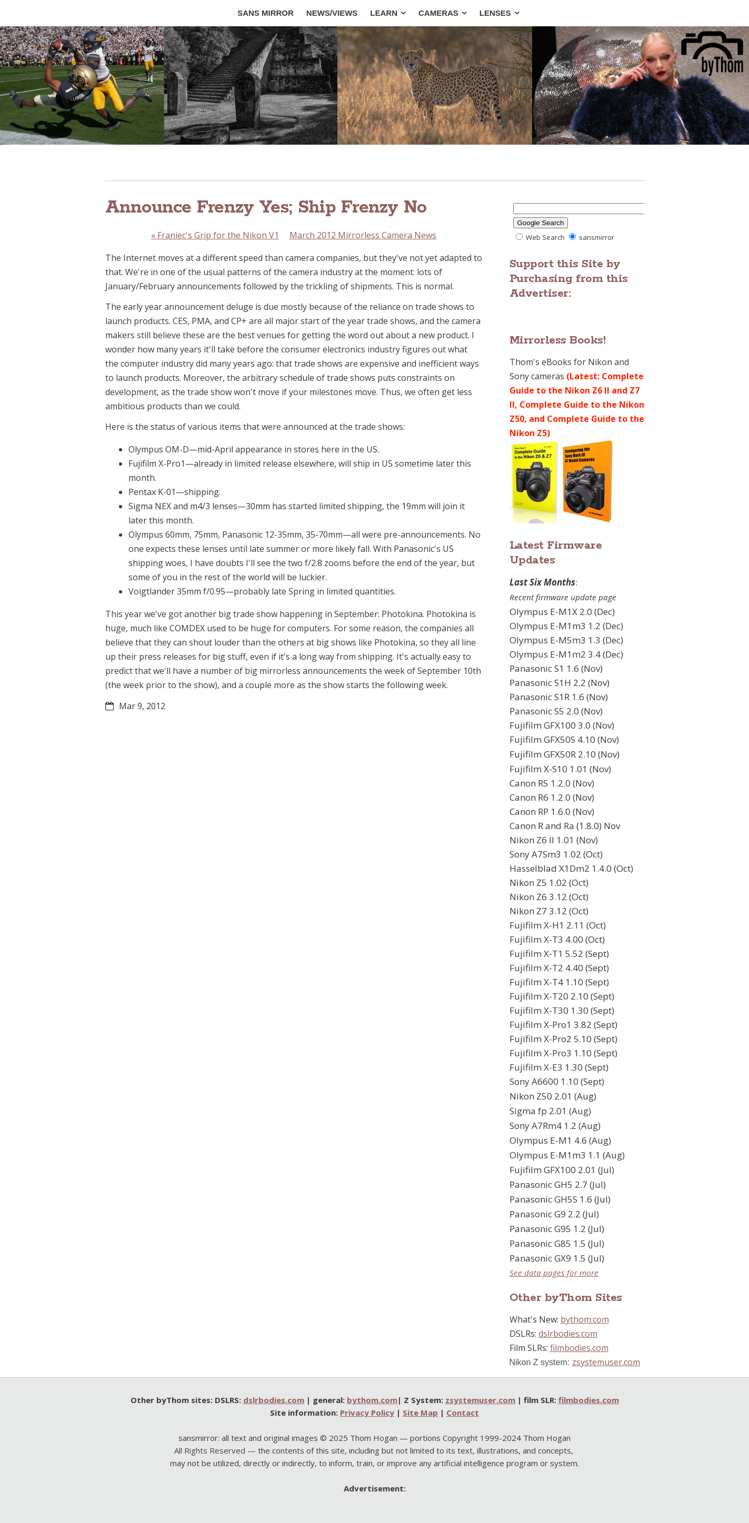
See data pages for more (554, 1272)
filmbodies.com (579, 1348)
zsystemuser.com (606, 1362)
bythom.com (585, 1319)
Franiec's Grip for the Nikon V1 (215, 235)
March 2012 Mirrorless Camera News (362, 235)
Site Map (420, 1412)
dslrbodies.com (567, 1333)
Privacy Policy (367, 1412)
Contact (462, 1412)
